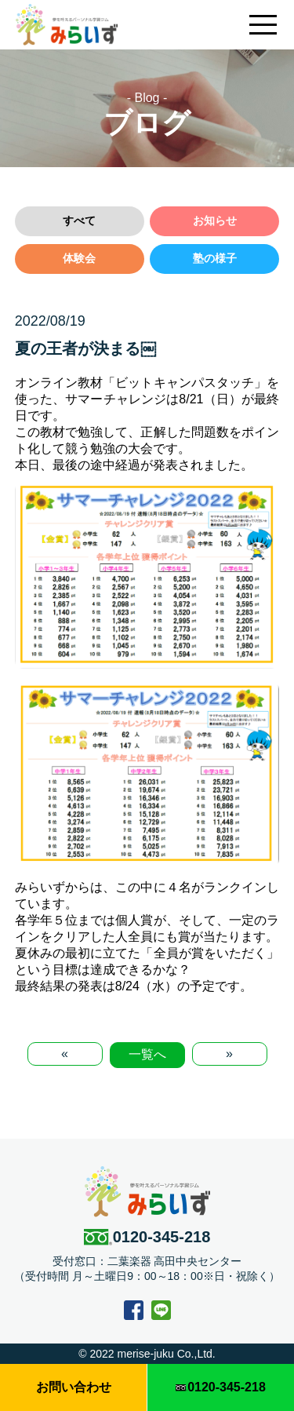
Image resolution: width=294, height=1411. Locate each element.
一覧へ (147, 1054)
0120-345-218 (147, 1236)
